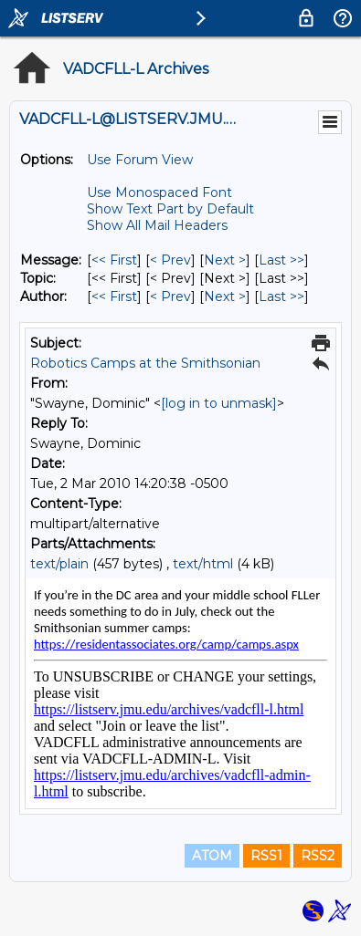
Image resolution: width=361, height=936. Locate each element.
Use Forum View (140, 159)
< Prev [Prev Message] (170, 260)
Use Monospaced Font (159, 192)
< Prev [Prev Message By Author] (170, 296)
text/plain (59, 564)
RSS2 (317, 856)
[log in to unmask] (219, 403)
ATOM (212, 856)
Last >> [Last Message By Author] (281, 296)
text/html (203, 564)
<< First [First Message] (114, 260)
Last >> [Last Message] (281, 260)
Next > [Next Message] (225, 260)
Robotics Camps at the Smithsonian (145, 363)
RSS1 (266, 856)
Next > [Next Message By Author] (225, 296)
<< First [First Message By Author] (114, 296)
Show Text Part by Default (170, 209)
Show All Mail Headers (157, 225)
